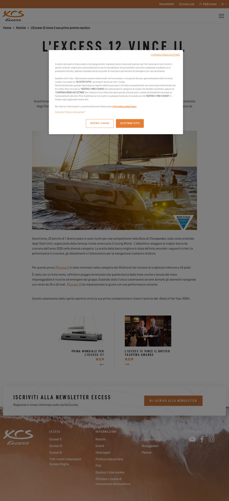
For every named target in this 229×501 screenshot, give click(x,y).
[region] (116, 92)
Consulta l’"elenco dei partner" (70, 112)
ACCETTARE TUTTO (130, 123)
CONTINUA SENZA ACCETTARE (165, 55)
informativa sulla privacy (124, 106)
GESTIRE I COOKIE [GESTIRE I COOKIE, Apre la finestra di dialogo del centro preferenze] (99, 123)
